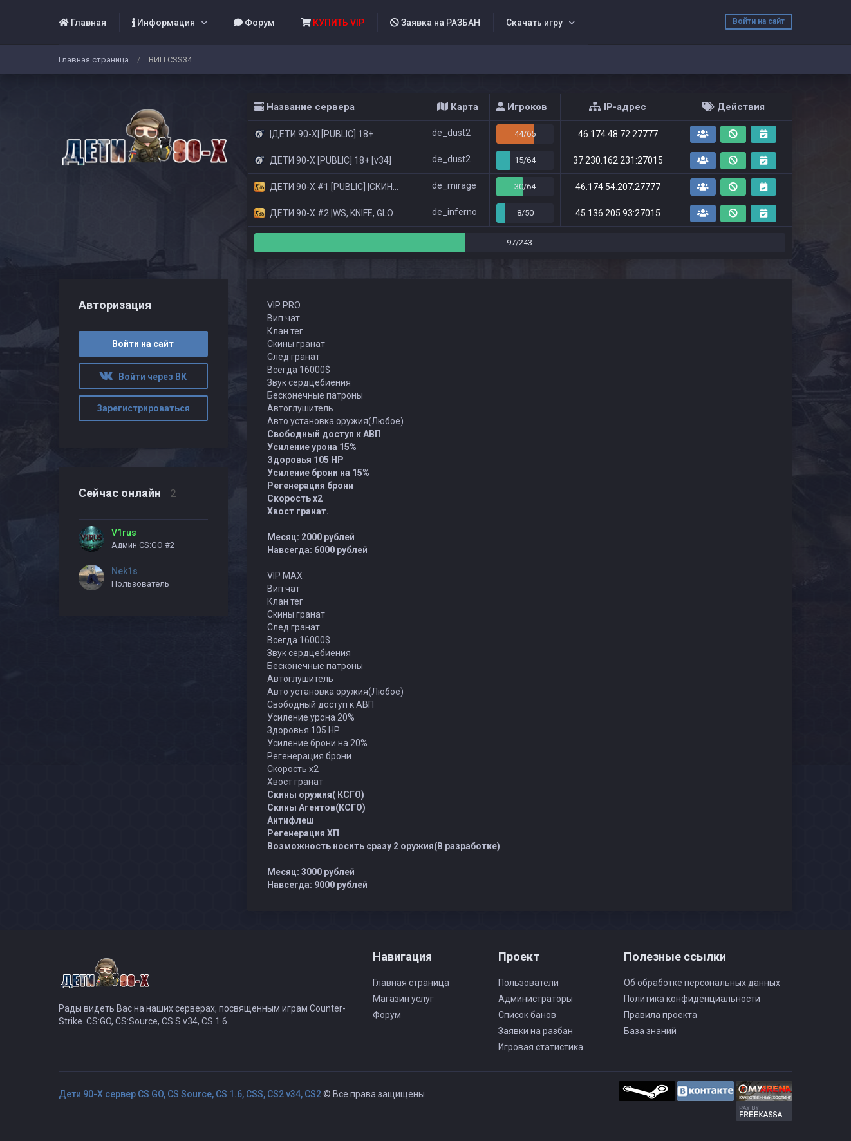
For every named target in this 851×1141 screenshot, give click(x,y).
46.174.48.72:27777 (618, 134)
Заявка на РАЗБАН (435, 22)
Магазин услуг (403, 999)
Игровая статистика (540, 1047)
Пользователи (528, 982)
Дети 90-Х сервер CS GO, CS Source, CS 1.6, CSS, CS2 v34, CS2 (190, 1094)
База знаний (650, 1031)
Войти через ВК (143, 377)
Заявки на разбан (535, 1031)
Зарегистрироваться (143, 408)
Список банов (527, 1015)
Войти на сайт (759, 21)
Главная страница (94, 59)
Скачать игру (534, 22)
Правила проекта (660, 1015)
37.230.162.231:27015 (618, 160)
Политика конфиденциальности (692, 999)
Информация (163, 22)
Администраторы (535, 999)
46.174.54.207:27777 (617, 187)
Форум (254, 22)
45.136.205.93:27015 (617, 213)
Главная (82, 22)
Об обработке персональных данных (702, 982)
